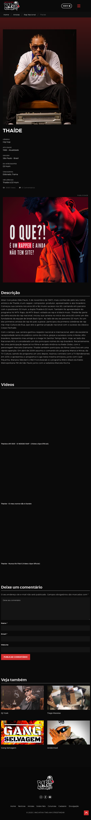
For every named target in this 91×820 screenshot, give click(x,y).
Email (4, 634)
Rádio (66, 6)
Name (4, 623)
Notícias (21, 806)
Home (6, 15)
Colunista (52, 806)
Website (4, 645)
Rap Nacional (30, 15)
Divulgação (74, 806)
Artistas (16, 15)
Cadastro (62, 806)
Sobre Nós (41, 806)
